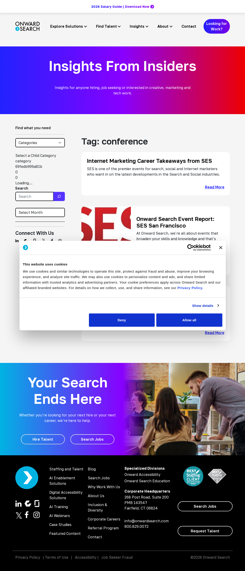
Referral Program (103, 528)
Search (21, 188)
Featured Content (65, 533)
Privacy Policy (27, 557)
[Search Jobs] (92, 439)
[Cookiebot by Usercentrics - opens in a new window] (191, 247)
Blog (92, 469)
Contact (189, 26)
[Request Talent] (205, 531)
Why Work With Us (104, 487)
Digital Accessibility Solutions (66, 495)
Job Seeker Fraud (116, 557)
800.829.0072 (136, 526)
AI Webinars (59, 515)
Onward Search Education (147, 481)
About (162, 26)
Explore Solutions (66, 26)
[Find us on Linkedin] (17, 240)
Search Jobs (99, 478)
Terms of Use (56, 557)
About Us (96, 495)
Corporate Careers (104, 519)
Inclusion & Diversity (97, 507)
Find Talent (106, 26)
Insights (137, 26)
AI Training (58, 506)
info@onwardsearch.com (146, 521)
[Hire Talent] (43, 439)
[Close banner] (220, 247)
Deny (122, 320)
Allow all (189, 320)
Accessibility (85, 557)
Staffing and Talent (66, 469)
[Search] (59, 196)
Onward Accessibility (142, 474)
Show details (202, 305)
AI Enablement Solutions (62, 481)
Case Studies (60, 524)
